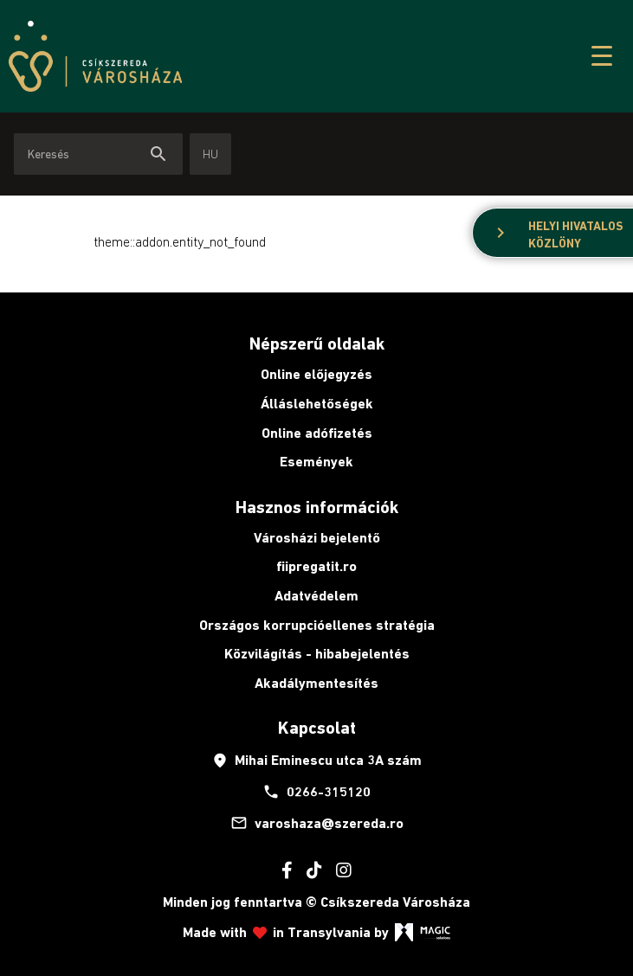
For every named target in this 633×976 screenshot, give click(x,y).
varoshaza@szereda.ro (317, 823)
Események (316, 461)
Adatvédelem (316, 596)
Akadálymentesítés (316, 683)
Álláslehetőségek (317, 403)
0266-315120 (316, 791)
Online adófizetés (317, 433)
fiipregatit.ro (316, 566)
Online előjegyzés (316, 374)
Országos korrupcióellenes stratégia (317, 625)
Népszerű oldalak (316, 343)
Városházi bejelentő (317, 538)
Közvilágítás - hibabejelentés (317, 653)
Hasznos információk (317, 507)
